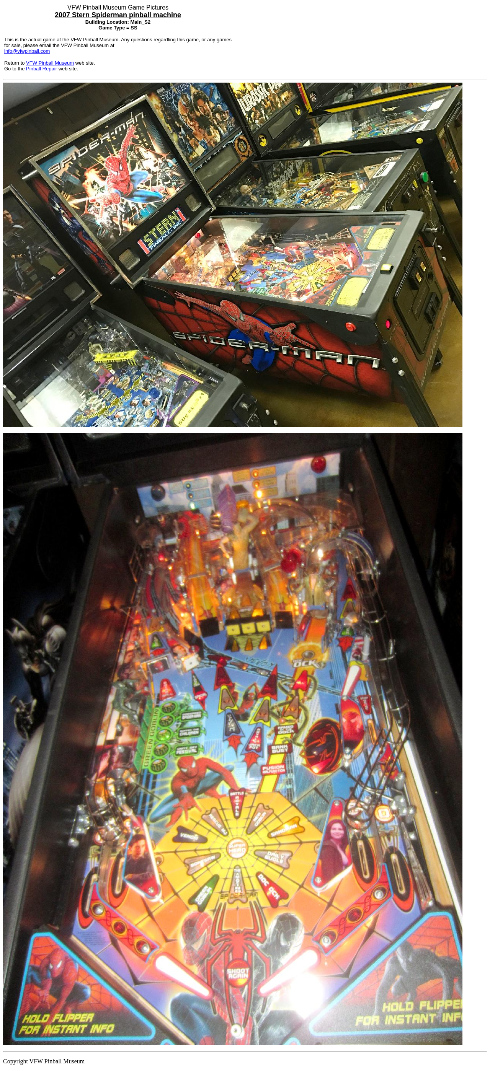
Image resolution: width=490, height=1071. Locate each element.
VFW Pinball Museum (50, 63)
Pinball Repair (41, 69)
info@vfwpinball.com (27, 51)
